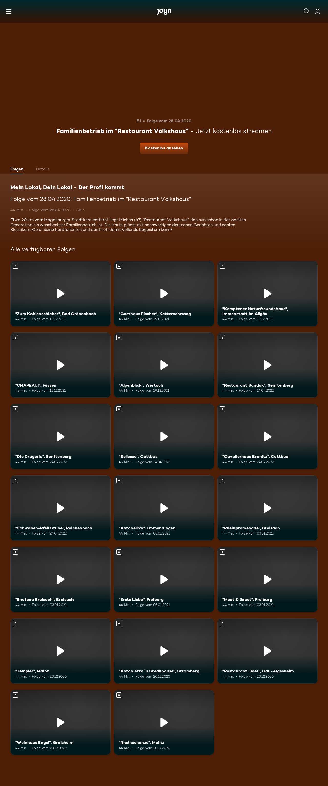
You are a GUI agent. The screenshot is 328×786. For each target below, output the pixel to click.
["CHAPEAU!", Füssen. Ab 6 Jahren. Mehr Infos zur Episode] (60, 365)
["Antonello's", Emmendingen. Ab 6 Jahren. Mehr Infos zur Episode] (164, 508)
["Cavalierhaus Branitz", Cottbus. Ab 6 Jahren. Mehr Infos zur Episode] (267, 436)
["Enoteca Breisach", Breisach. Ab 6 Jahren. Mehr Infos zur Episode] (60, 579)
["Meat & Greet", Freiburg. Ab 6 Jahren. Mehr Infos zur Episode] (267, 579)
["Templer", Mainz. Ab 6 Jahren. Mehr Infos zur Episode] (60, 651)
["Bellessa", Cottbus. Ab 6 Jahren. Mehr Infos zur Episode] (164, 436)
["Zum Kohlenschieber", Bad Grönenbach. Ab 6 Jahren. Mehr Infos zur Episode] (60, 293)
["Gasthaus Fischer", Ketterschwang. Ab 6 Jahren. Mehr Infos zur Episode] (164, 293)
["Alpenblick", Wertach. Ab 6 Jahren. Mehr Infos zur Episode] (164, 365)
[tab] (18, 169)
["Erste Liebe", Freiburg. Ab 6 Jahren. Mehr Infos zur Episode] (164, 579)
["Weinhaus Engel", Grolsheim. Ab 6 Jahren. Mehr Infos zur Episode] (60, 722)
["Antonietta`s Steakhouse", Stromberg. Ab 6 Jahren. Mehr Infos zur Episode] (164, 651)
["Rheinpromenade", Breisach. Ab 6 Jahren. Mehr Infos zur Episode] (267, 508)
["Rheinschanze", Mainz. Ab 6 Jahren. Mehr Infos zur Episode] (164, 722)
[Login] (317, 11)
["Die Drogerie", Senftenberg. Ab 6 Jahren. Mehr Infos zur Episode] (60, 436)
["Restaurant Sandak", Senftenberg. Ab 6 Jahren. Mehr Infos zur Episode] (267, 365)
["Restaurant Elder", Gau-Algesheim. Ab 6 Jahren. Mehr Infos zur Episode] (267, 651)
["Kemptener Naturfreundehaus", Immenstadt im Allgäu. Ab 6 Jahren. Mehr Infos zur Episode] (267, 293)
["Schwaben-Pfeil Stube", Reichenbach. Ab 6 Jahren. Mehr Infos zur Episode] (60, 508)
